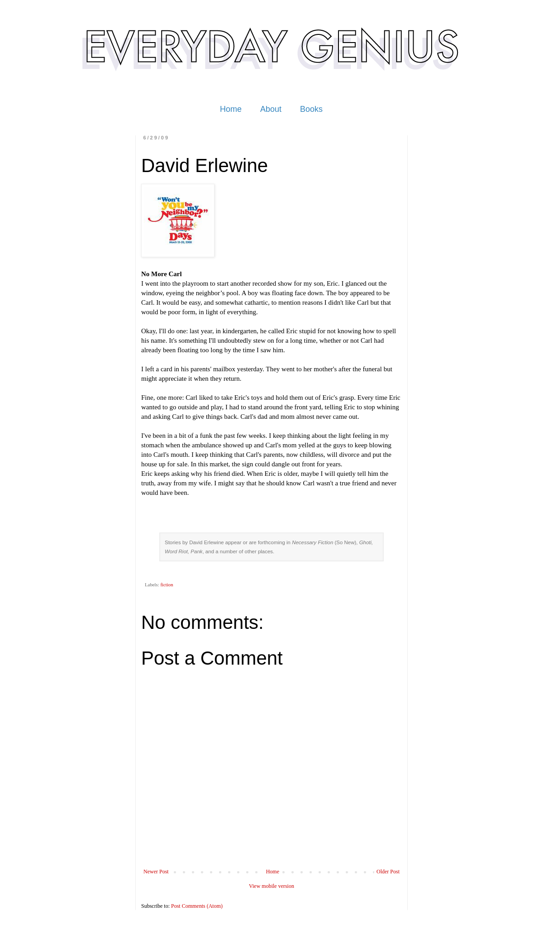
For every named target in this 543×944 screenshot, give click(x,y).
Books (311, 109)
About (270, 109)
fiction (166, 584)
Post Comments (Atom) (197, 906)
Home (231, 109)
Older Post (388, 871)
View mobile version (271, 886)
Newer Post (156, 871)
